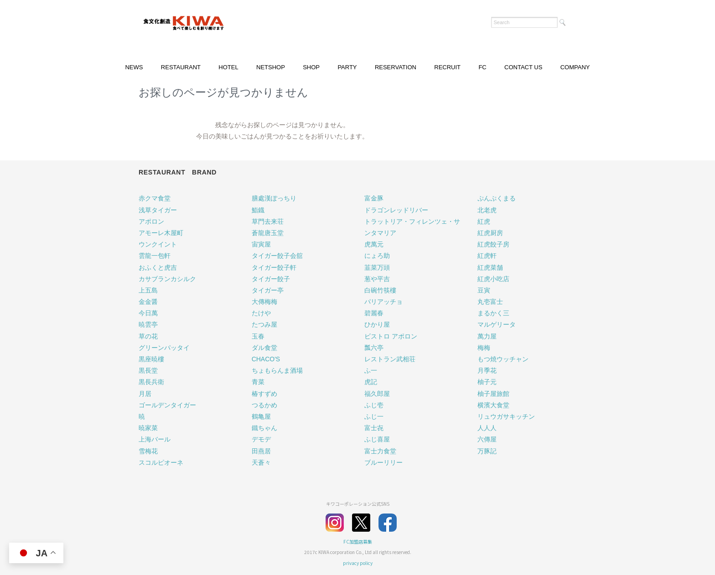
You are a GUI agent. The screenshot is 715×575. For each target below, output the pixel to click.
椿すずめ (264, 393)
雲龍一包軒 (155, 255)
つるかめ (264, 405)
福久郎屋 (377, 393)
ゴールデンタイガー (167, 405)
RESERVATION (395, 67)
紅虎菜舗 (490, 267)
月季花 (487, 370)
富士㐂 (373, 427)
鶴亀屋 (261, 416)
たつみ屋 (264, 324)
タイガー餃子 (271, 278)
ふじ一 (373, 416)
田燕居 (261, 451)
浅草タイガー (158, 210)
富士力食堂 (380, 451)
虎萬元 (373, 244)
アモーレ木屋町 (161, 232)
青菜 (258, 381)
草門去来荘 (268, 221)
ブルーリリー (383, 462)
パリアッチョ (383, 301)
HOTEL (228, 67)
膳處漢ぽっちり (274, 198)
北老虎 (487, 210)
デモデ (261, 439)
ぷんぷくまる (496, 198)
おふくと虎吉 (158, 267)
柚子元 (487, 381)
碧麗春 (373, 313)
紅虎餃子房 (493, 244)
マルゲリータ (496, 324)
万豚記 (487, 451)
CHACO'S (266, 359)
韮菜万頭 (377, 267)
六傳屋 (487, 439)
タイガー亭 (268, 290)
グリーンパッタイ (164, 347)
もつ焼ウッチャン (502, 359)
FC (482, 67)
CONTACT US (523, 67)
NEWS (134, 67)
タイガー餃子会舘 (277, 255)
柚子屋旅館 (493, 393)
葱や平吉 (377, 278)
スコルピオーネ (161, 462)
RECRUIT (447, 67)
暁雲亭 (148, 324)
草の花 (148, 336)
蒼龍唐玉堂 (268, 232)
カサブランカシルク (167, 278)
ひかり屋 (377, 324)
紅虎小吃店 (493, 278)
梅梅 (483, 347)
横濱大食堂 (493, 405)
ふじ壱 (373, 405)
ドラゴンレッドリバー (396, 210)
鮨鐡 (258, 210)
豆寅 (483, 290)
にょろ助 (377, 255)
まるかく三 (493, 313)
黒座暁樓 (151, 359)
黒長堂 (148, 370)
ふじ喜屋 (377, 439)
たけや (261, 313)
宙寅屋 (261, 244)
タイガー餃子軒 (274, 267)
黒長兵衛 (151, 381)
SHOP (311, 67)
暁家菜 (148, 427)
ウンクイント (158, 244)
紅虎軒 (487, 255)
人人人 (487, 427)
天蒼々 (261, 462)
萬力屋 (487, 336)
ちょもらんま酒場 (277, 370)
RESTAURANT (181, 67)
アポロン (151, 221)
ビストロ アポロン (390, 336)
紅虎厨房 (490, 232)
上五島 (148, 290)
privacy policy (358, 563)
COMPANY (575, 67)
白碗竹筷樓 (380, 290)
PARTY (347, 67)
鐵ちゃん (264, 427)
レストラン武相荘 (389, 359)
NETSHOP (270, 67)
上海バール (155, 439)
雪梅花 (148, 451)
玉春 (258, 336)
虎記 (370, 381)
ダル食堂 (264, 347)
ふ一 (370, 370)
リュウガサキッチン (506, 416)
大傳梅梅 (264, 301)
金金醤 (148, 301)
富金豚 (373, 198)
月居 (145, 393)
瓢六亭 (373, 347)
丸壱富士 (490, 301)
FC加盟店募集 (357, 541)
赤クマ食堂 (155, 198)
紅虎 (483, 221)
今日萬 (148, 313)
